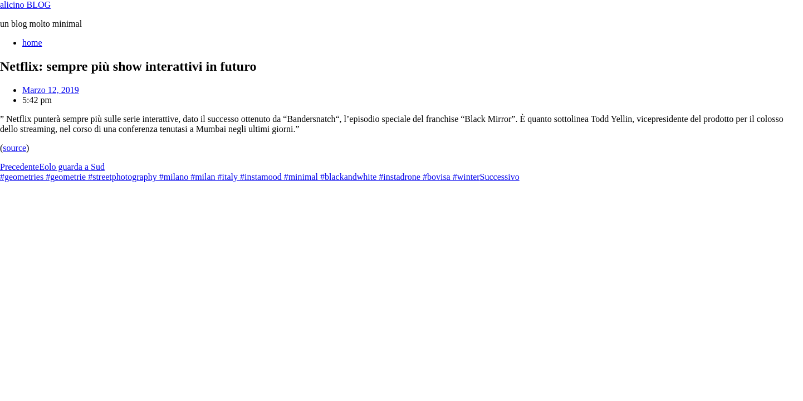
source (14, 148)
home (32, 42)
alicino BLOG (25, 4)
